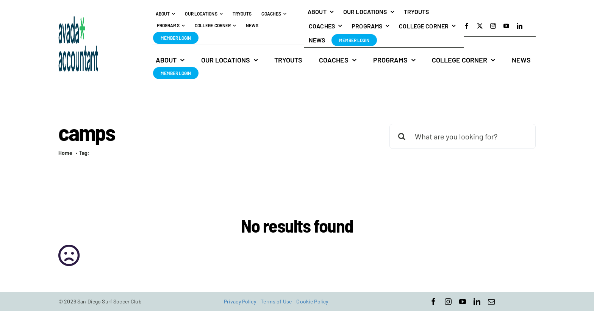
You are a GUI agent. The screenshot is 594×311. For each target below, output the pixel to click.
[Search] (401, 136)
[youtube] (506, 26)
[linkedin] (519, 26)
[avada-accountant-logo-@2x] (78, 20)
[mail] (491, 301)
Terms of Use (276, 301)
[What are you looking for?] (462, 136)
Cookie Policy (312, 301)
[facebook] (466, 26)
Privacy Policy (240, 301)
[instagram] (493, 26)
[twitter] (480, 26)
